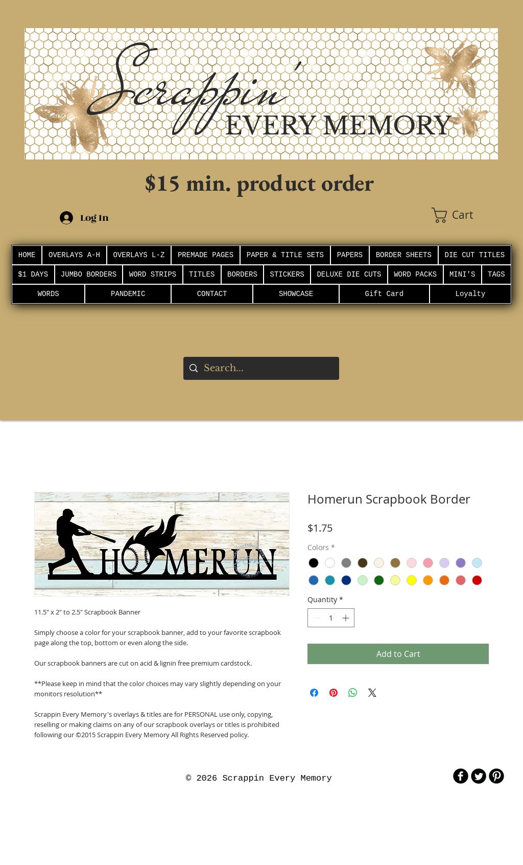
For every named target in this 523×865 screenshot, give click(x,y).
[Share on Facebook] (314, 693)
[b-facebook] (460, 776)
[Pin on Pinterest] (333, 693)
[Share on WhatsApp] (353, 693)
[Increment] (346, 618)
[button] (465, 215)
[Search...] (261, 368)
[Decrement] (315, 618)
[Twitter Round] (478, 776)
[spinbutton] (331, 618)
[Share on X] (372, 693)
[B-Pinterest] (496, 776)
